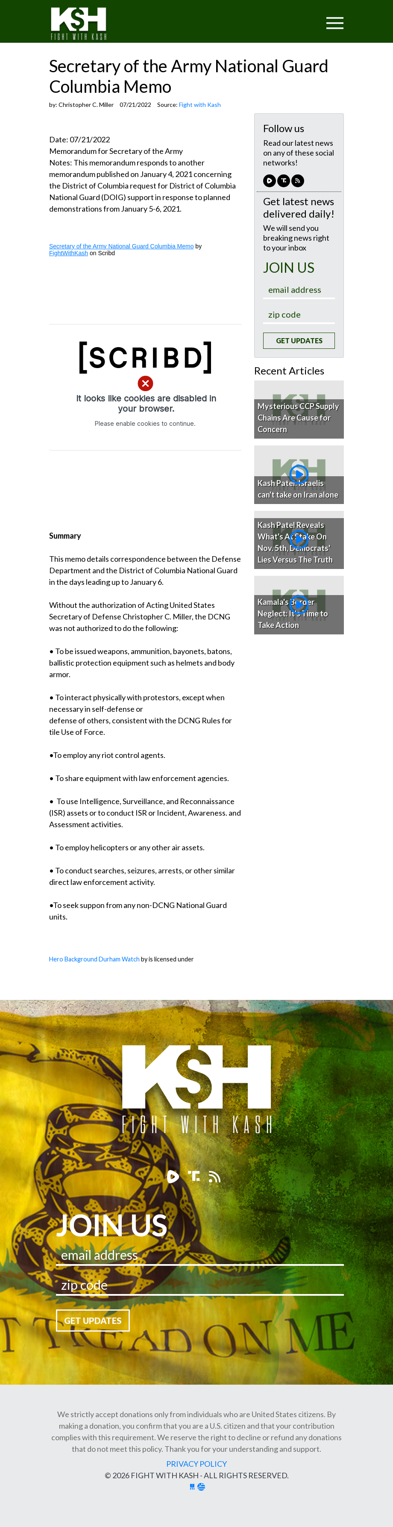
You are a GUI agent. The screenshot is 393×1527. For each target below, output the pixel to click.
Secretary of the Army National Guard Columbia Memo (121, 246)
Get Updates (299, 340)
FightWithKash (68, 253)
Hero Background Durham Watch (94, 959)
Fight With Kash (86, 25)
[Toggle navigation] (302, 17)
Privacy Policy (196, 1463)
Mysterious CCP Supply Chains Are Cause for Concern (298, 417)
